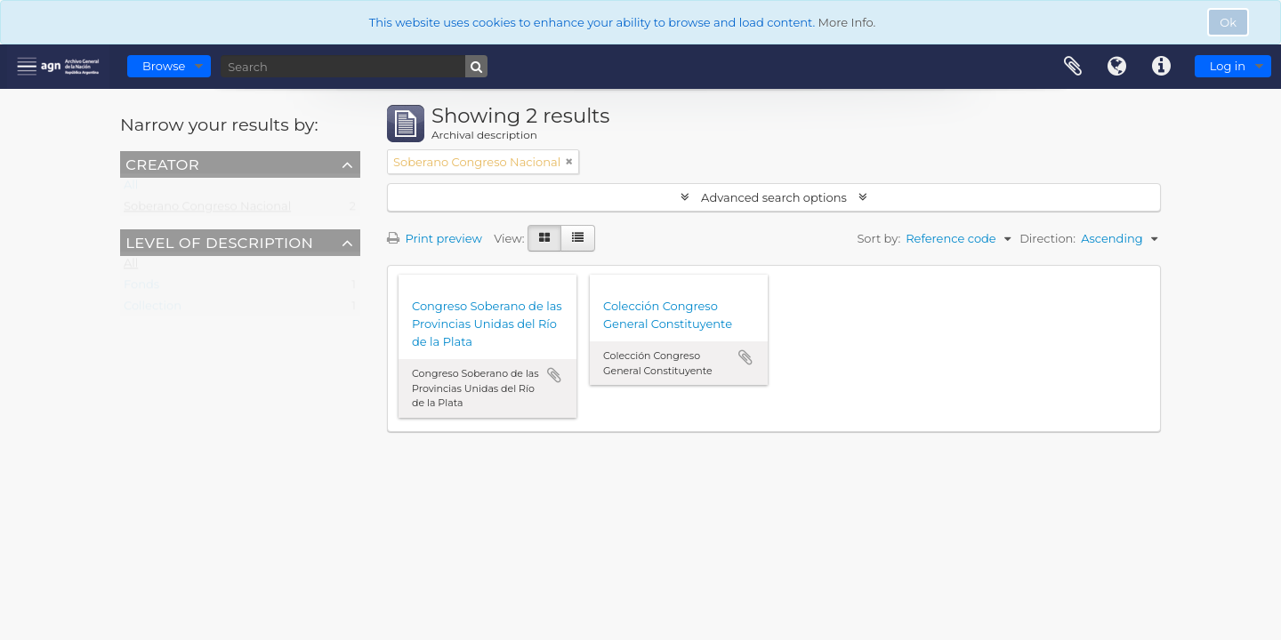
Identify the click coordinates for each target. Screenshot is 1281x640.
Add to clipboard (554, 375)
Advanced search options (774, 197)
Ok (1228, 22)
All (131, 188)
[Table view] (577, 238)
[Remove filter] (569, 162)
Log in (1227, 66)
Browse (163, 66)
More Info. (847, 22)
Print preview (434, 238)
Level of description (219, 241)
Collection (152, 309)
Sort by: (878, 238)
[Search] (354, 66)
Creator (162, 163)
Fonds (141, 288)
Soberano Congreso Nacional (207, 210)
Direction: (1047, 238)
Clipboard (1073, 66)
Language (1117, 66)
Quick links (1162, 66)
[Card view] (544, 238)
